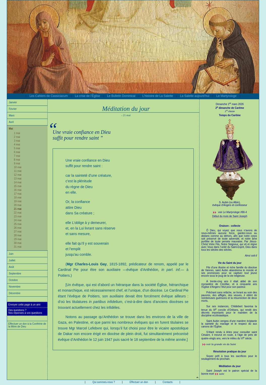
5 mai (17, 148)
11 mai (17, 171)
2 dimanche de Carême (229, 108)
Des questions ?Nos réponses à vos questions (25, 311)
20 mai (17, 205)
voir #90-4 (232, 212)
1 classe (230, 111)
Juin (11, 253)
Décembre (14, 293)
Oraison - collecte (229, 225)
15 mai (17, 186)
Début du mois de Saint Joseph (229, 216)
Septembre (15, 273)
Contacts (168, 382)
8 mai (17, 159)
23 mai (17, 216)
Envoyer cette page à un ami (24, 304)
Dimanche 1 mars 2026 (230, 104)
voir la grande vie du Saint (221, 344)
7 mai (17, 156)
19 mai (17, 201)
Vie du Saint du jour (230, 263)
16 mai (17, 190)
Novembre (14, 286)
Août (11, 267)
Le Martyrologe (226, 96)
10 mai (17, 167)
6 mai (17, 152)
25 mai (17, 224)
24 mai (17, 220)
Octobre (13, 280)
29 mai (17, 239)
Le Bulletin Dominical (121, 96)
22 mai (17, 212)
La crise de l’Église (87, 96)
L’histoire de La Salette (157, 96)
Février (13, 109)
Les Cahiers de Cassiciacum (48, 96)
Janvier (13, 102)
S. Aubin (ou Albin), (229, 202)
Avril (11, 122)
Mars (11, 115)
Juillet (12, 260)
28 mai (17, 235)
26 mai (17, 227)
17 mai (17, 193)
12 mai (17, 174)
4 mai (17, 144)
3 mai (17, 140)
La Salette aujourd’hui (194, 96)
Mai (11, 128)
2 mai (17, 137)
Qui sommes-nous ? (103, 382)
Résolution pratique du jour (229, 351)
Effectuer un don (138, 382)
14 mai (17, 182)
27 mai (17, 231)
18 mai (17, 197)
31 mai (17, 246)
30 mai (17, 243)
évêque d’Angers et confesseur (229, 205)
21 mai (17, 209)
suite (221, 373)
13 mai (17, 178)
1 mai (17, 133)
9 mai (17, 163)
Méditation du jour (230, 366)
